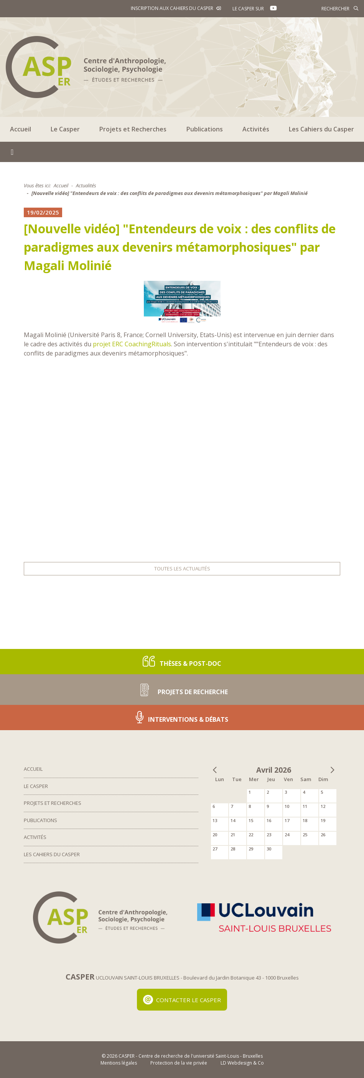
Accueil (20, 129)
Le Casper (65, 129)
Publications (204, 129)
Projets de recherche (182, 689)
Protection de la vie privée (178, 1063)
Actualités (86, 185)
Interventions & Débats (182, 717)
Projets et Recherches (132, 129)
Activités (255, 129)
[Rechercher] (323, 8)
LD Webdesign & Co (242, 1063)
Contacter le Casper (182, 1000)
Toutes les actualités (182, 568)
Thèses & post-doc (182, 661)
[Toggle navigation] (12, 152)
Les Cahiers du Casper (321, 129)
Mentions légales (118, 1063)
